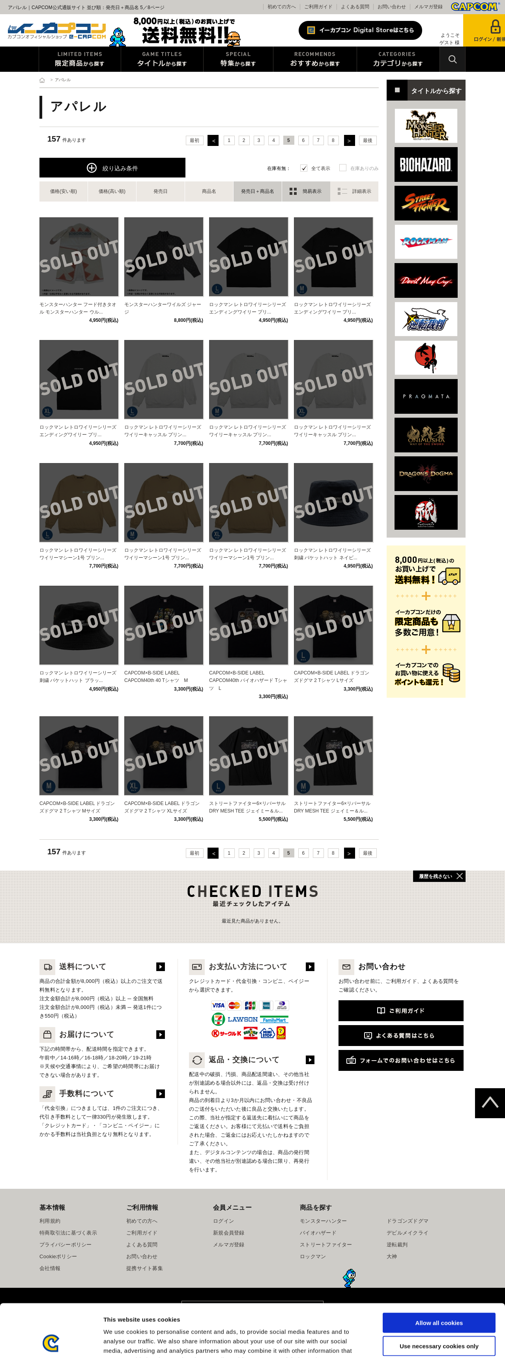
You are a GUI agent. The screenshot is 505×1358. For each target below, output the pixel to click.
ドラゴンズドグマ (407, 1221)
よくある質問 (355, 6)
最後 (367, 140)
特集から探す (238, 59)
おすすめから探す (315, 59)
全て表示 (320, 168)
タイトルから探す (162, 59)
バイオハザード (318, 1233)
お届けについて (76, 1034)
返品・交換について (234, 1059)
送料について (73, 966)
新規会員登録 (229, 1233)
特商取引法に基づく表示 (68, 1233)
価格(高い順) (112, 191)
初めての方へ (281, 6)
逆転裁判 (397, 1245)
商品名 (209, 191)
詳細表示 (361, 191)
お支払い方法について (238, 966)
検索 (452, 59)
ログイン (223, 1221)
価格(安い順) (63, 191)
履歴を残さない (435, 876)
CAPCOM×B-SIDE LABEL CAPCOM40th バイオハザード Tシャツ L (248, 680)
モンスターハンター (323, 1221)
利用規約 (49, 1221)
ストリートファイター (326, 1245)
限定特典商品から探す (80, 59)
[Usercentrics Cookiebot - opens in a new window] (51, 1343)
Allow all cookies (439, 1273)
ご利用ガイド (318, 6)
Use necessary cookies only (439, 1296)
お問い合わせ (392, 6)
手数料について (76, 1093)
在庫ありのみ (364, 168)
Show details (414, 1342)
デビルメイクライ (407, 1233)
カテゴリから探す (398, 59)
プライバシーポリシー (65, 1245)
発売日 (160, 191)
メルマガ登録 (428, 6)
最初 (194, 140)
